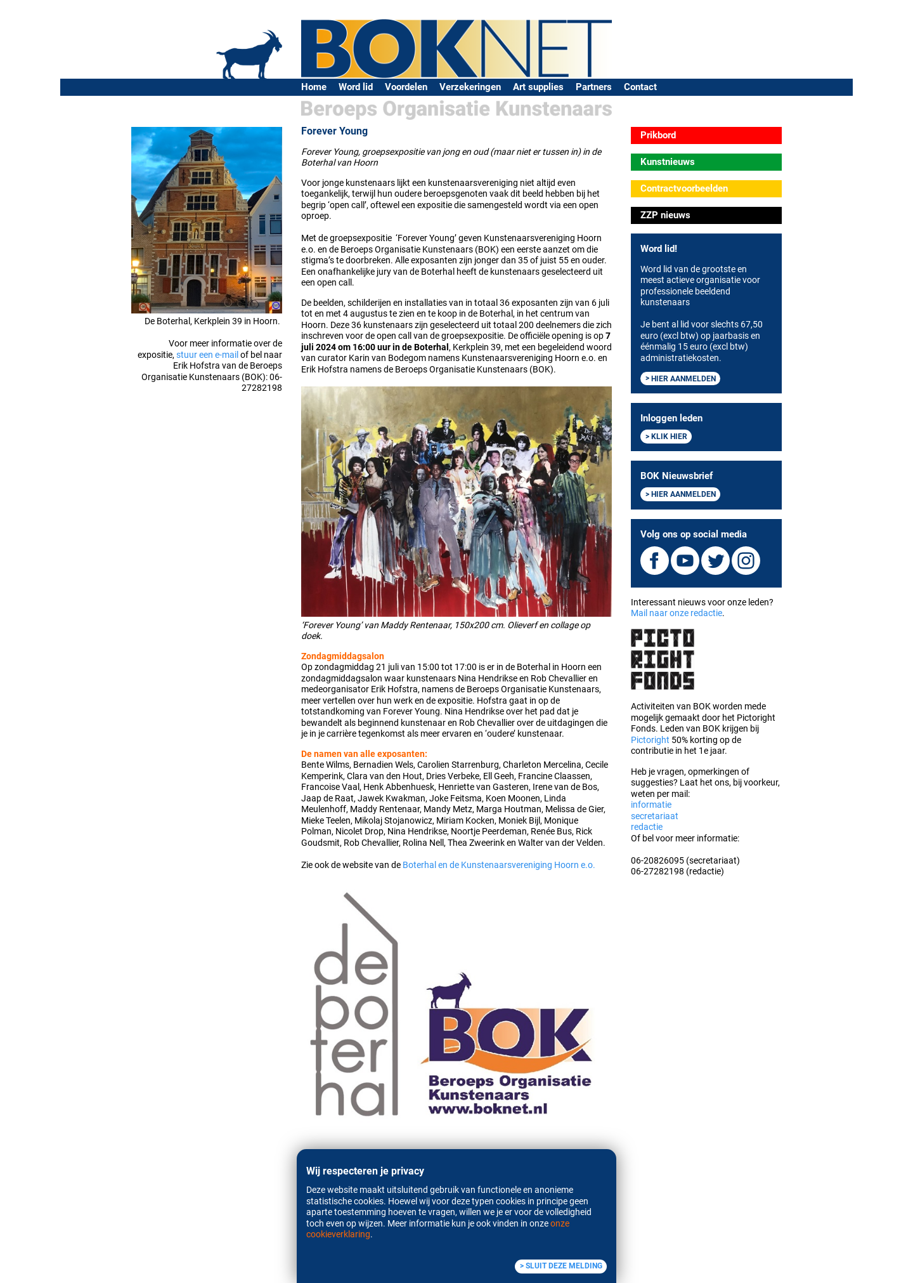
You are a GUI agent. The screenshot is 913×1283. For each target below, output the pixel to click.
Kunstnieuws (667, 162)
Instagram (746, 560)
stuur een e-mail (207, 355)
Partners (594, 87)
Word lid (356, 87)
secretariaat (654, 816)
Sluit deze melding (564, 1265)
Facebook (654, 560)
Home (314, 87)
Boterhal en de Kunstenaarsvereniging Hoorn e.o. (499, 865)
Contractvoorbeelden (684, 188)
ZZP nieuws (665, 215)
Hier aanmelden (683, 378)
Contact (640, 87)
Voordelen (406, 87)
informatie (651, 804)
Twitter (715, 560)
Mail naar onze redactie (676, 613)
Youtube (685, 560)
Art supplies (538, 87)
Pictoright (650, 740)
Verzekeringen (470, 87)
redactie (647, 827)
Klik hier (669, 436)
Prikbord (658, 135)
